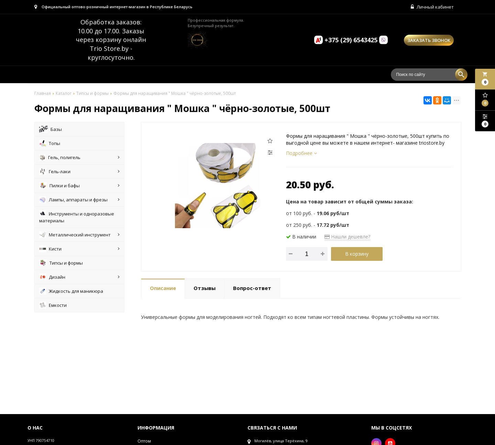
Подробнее (301, 153)
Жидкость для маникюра (71, 291)
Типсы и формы (61, 262)
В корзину (356, 254)
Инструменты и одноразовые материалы (76, 217)
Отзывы (205, 288)
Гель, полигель (79, 157)
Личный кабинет (432, 7)
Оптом (144, 441)
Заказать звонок (428, 40)
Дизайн (79, 277)
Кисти (79, 248)
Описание (163, 288)
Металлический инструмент (79, 234)
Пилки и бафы (79, 185)
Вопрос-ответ (252, 288)
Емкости (53, 305)
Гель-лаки (79, 171)
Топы (49, 143)
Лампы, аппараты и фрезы (79, 199)
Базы (50, 129)
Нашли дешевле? (347, 236)
